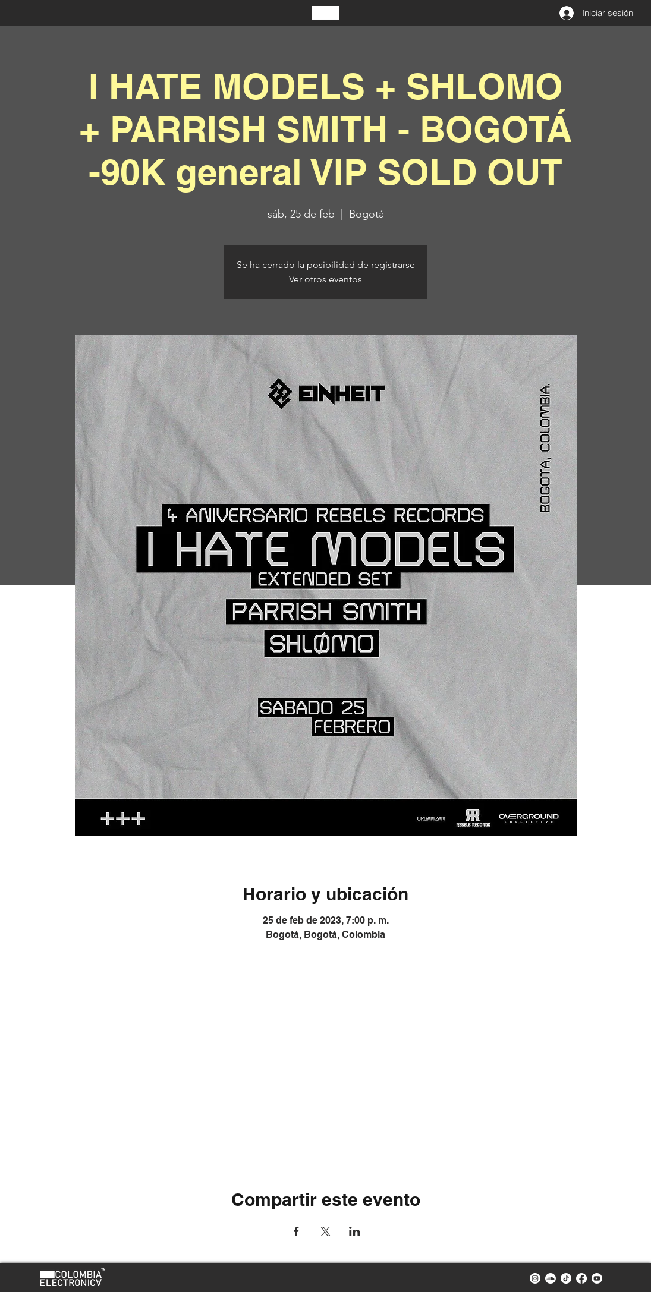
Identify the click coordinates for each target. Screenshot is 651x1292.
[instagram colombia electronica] (535, 1278)
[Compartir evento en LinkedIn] (354, 1231)
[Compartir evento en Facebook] (296, 1231)
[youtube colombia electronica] (597, 1278)
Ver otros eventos (325, 279)
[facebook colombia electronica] (581, 1278)
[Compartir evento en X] (325, 1231)
